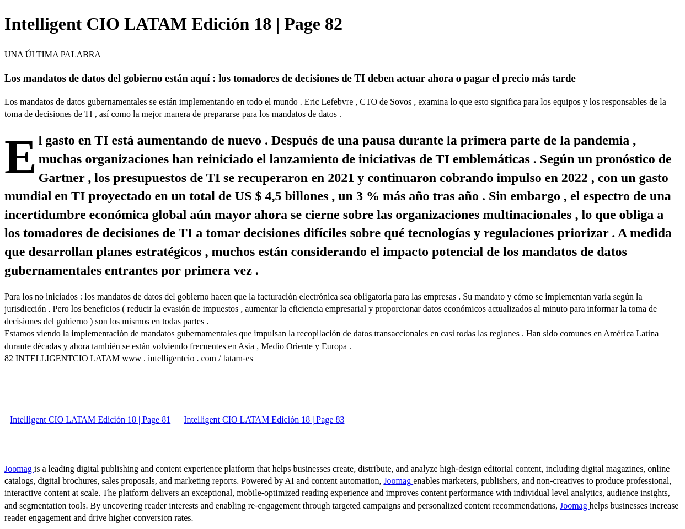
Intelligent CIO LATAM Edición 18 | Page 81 (90, 419)
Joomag (19, 468)
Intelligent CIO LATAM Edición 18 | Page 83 (264, 419)
